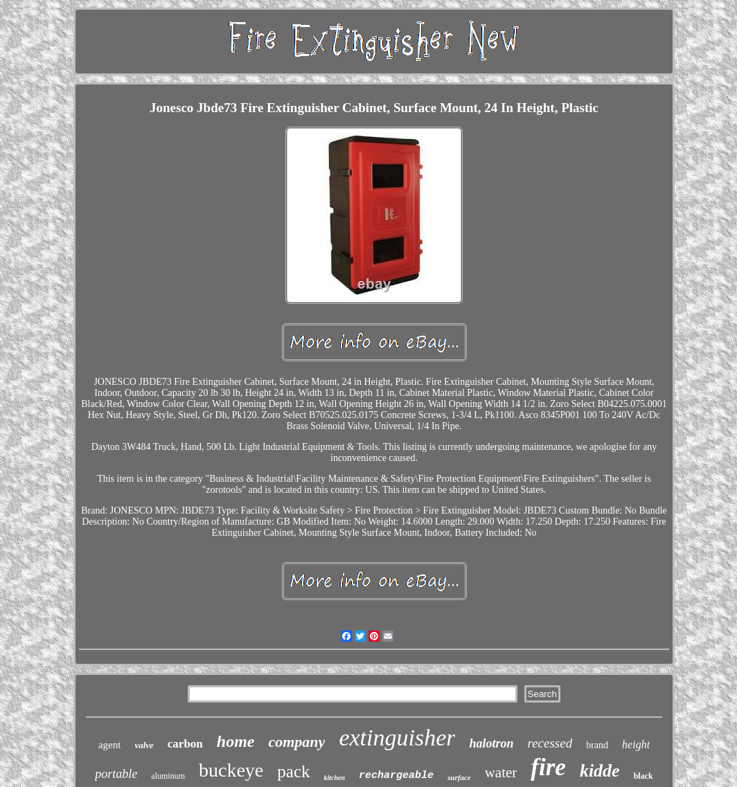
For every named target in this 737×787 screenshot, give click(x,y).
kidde (600, 771)
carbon (185, 743)
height (636, 744)
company (296, 741)
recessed (549, 743)
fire (548, 767)
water (501, 772)
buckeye (231, 770)
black (643, 776)
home (236, 741)
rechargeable (396, 775)
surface (459, 777)
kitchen (335, 777)
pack (293, 771)
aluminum (168, 776)
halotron (491, 743)
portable (116, 774)
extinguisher (397, 737)
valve (143, 745)
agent (109, 744)
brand (597, 745)
